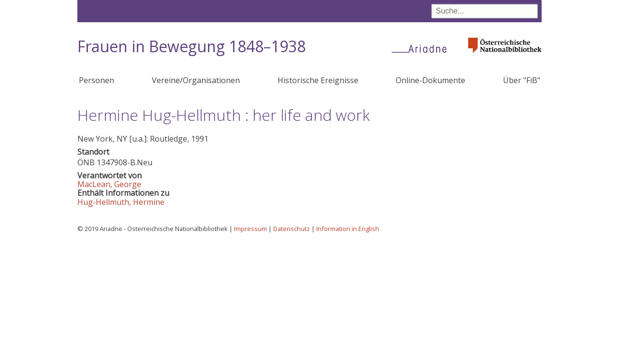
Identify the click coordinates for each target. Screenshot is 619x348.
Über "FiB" (521, 80)
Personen (96, 80)
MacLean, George (109, 184)
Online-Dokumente (430, 80)
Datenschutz (291, 228)
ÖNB (86, 162)
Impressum (250, 228)
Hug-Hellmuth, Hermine (120, 202)
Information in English (347, 228)
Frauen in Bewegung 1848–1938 (191, 46)
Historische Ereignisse (318, 80)
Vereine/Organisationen (196, 80)
